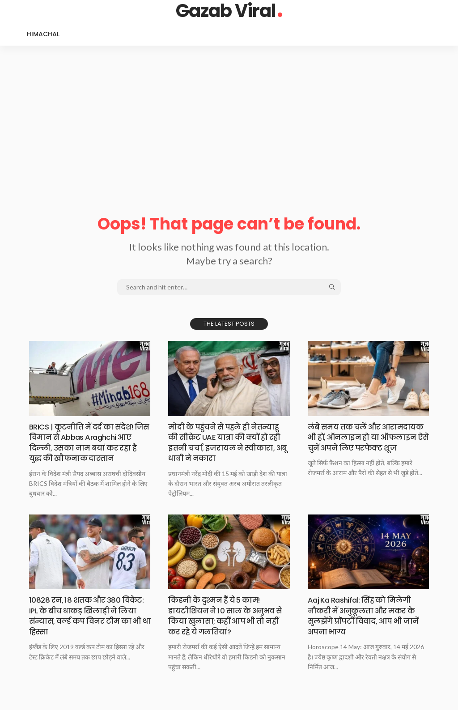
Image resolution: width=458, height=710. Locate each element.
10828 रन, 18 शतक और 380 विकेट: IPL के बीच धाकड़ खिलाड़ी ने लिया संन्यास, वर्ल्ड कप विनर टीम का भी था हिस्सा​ (89, 615)
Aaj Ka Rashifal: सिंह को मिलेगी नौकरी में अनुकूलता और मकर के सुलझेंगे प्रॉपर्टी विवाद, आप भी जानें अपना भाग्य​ (368, 615)
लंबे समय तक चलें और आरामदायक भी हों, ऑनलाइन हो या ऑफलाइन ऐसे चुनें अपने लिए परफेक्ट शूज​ (365, 442)
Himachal (43, 34)
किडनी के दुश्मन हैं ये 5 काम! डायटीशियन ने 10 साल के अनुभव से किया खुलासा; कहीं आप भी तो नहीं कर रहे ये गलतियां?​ (225, 615)
